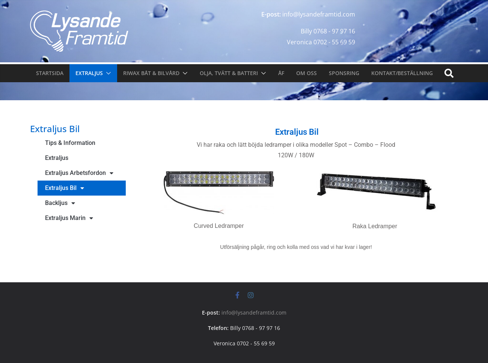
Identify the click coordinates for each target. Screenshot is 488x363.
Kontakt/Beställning (402, 73)
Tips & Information (70, 142)
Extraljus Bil (64, 188)
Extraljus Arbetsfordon (79, 173)
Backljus (60, 203)
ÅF (281, 73)
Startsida (49, 73)
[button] (107, 73)
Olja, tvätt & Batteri (229, 73)
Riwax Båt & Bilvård (151, 73)
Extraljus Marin (69, 218)
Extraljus (89, 73)
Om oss (306, 73)
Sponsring (344, 73)
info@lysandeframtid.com (253, 312)
